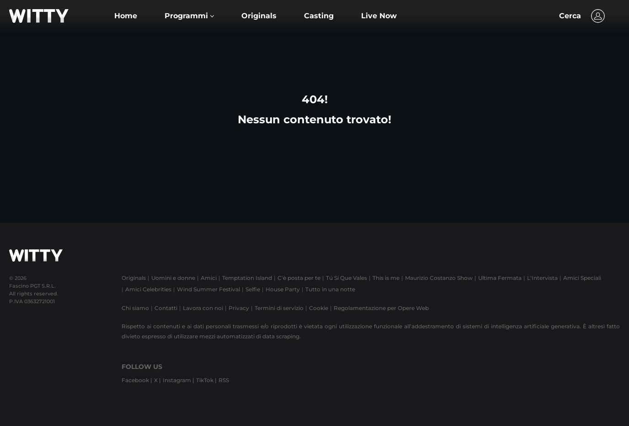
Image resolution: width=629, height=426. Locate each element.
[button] (189, 16)
